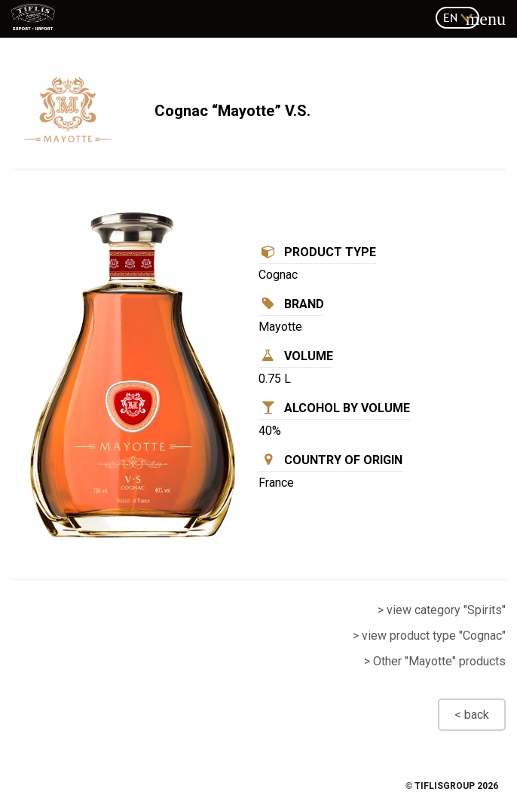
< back (471, 715)
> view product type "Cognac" (429, 635)
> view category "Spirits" (442, 610)
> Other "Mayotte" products (435, 661)
